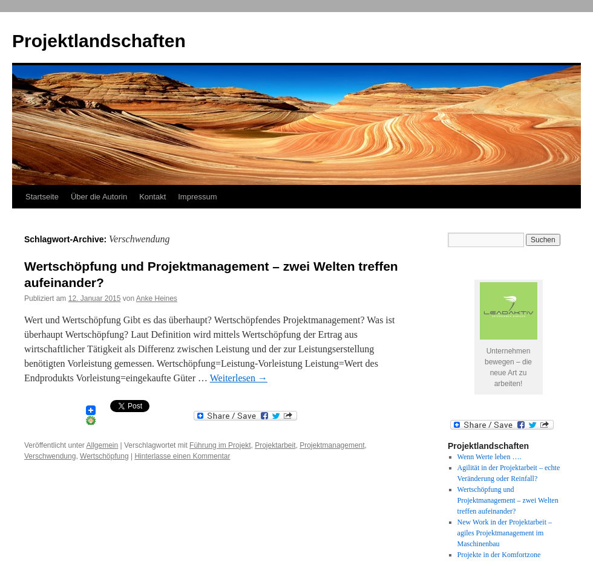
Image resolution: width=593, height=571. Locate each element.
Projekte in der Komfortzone (499, 554)
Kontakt (152, 196)
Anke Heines (156, 298)
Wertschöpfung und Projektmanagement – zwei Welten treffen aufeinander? (508, 500)
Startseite (42, 196)
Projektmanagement (332, 445)
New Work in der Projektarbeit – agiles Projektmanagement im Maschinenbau (504, 533)
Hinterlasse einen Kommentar (182, 456)
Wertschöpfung (104, 456)
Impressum (197, 196)
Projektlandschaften (99, 41)
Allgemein (103, 445)
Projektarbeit (275, 445)
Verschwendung (50, 456)
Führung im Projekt (220, 445)
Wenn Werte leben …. (489, 457)
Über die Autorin (99, 196)
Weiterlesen (238, 378)
